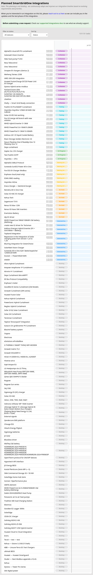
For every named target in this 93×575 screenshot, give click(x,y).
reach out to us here (56, 13)
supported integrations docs (51, 23)
